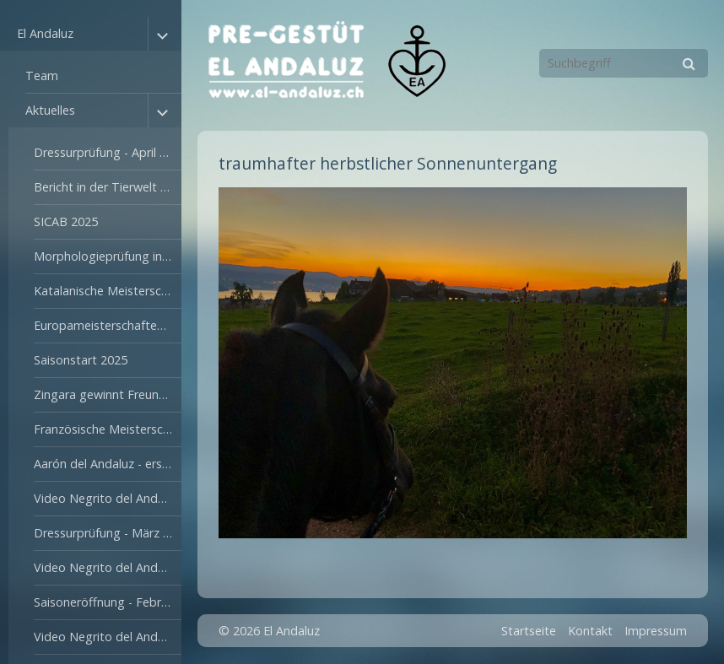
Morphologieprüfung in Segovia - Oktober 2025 (107, 256)
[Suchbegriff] (623, 63)
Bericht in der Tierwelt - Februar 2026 (107, 187)
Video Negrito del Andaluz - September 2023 (107, 637)
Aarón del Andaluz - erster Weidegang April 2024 (107, 464)
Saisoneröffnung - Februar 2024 (107, 602)
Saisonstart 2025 (80, 360)
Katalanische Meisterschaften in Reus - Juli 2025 (107, 291)
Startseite (528, 631)
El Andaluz (45, 33)
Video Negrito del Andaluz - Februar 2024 (107, 567)
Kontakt (590, 631)
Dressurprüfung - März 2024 (107, 533)
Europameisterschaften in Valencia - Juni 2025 (107, 325)
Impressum (655, 631)
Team (41, 75)
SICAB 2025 (66, 221)
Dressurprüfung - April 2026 (107, 152)
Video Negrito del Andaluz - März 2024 (107, 498)
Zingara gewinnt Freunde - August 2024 (107, 394)
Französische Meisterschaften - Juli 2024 (107, 429)
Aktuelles (50, 110)
